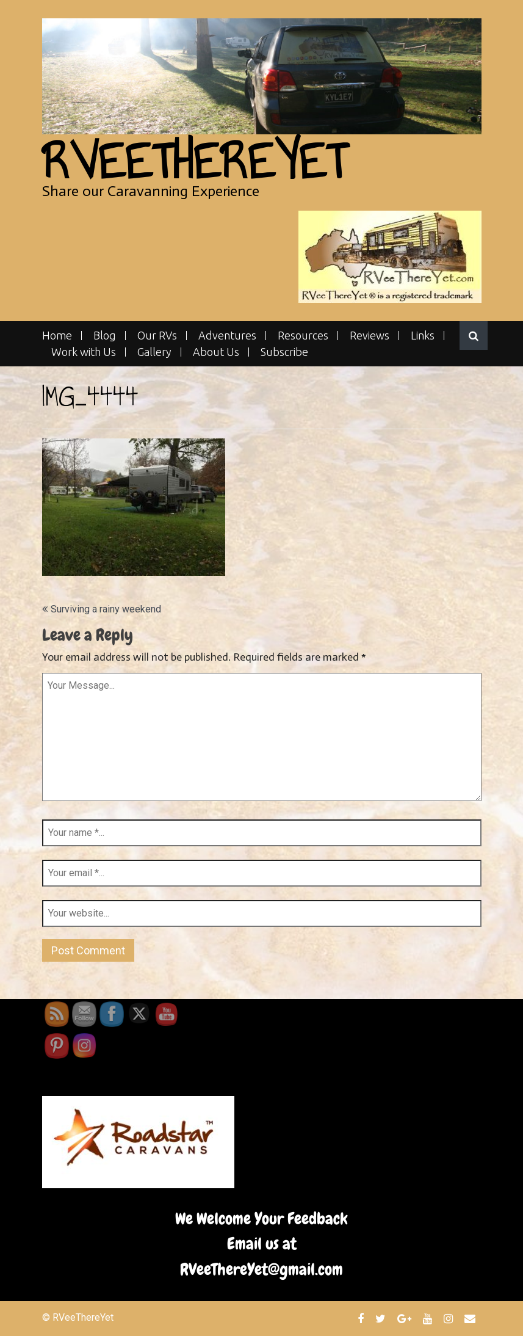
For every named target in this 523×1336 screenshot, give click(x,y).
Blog (104, 335)
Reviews (369, 335)
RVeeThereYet (194, 161)
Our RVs (157, 335)
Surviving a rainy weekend (106, 609)
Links (423, 335)
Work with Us (83, 352)
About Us (216, 352)
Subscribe (284, 352)
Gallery (154, 352)
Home (57, 335)
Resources (303, 335)
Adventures (227, 335)
